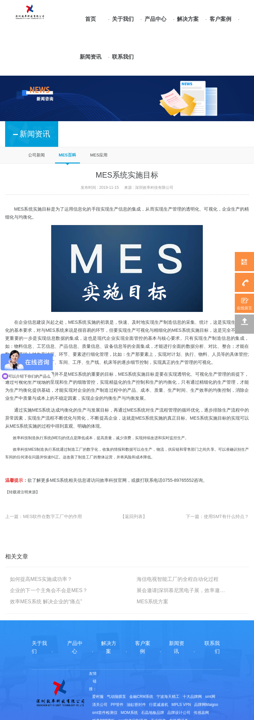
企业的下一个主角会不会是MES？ (49, 590)
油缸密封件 (136, 704)
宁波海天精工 (167, 696)
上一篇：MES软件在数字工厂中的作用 (43, 516)
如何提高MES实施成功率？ (41, 579)
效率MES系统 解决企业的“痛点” (46, 601)
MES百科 (67, 155)
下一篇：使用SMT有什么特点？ (217, 516)
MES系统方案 (152, 601)
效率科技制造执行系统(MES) (37, 438)
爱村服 (98, 696)
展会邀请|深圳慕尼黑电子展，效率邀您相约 (181, 590)
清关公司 (99, 704)
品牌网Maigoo (206, 704)
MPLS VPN (181, 704)
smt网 (210, 696)
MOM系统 (129, 712)
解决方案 (188, 19)
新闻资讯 (90, 57)
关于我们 (123, 19)
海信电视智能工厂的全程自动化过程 (177, 579)
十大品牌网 (192, 696)
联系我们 (123, 57)
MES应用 (98, 155)
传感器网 (201, 712)
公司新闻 (36, 155)
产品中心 (155, 19)
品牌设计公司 (178, 712)
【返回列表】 (133, 516)
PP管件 (117, 704)
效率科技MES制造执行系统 (36, 449)
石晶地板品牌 (152, 712)
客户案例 (220, 19)
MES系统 (77, 322)
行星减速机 (158, 704)
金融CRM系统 (141, 696)
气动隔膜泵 (116, 696)
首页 (90, 19)
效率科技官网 (113, 480)
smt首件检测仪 (104, 712)
